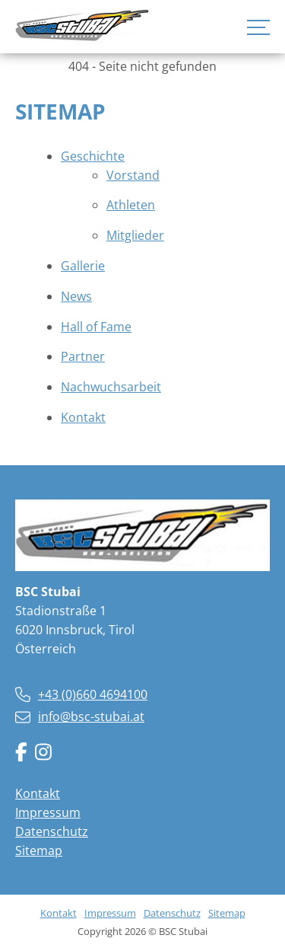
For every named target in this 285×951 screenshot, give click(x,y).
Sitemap (38, 850)
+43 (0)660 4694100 (92, 694)
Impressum (48, 812)
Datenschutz (51, 831)
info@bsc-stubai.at (91, 716)
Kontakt (37, 793)
